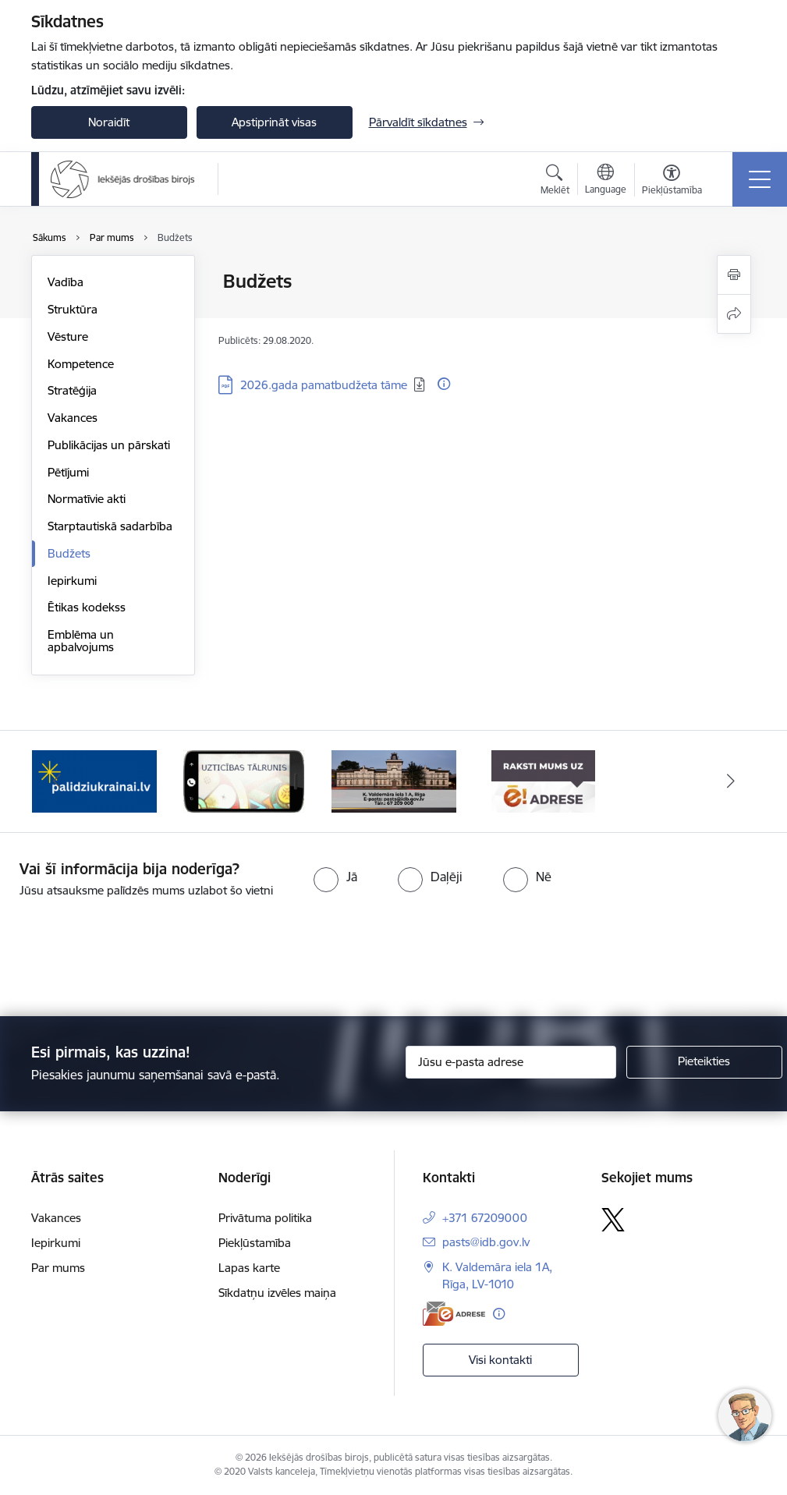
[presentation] (130, 958)
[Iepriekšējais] (56, 781)
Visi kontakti (500, 1359)
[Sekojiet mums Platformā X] (613, 1219)
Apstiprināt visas (274, 122)
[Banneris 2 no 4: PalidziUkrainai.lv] (94, 780)
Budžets (69, 553)
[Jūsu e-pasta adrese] (511, 1062)
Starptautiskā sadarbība (110, 526)
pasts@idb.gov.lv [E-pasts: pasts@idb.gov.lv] (486, 1242)
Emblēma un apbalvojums (81, 640)
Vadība (65, 282)
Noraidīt (108, 122)
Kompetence (81, 363)
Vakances (72, 417)
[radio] (335, 876)
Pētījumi (68, 472)
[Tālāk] (730, 781)
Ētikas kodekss (87, 607)
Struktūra (72, 309)
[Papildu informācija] (444, 383)
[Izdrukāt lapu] (734, 275)
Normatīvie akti (87, 498)
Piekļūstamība (254, 1242)
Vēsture (68, 336)
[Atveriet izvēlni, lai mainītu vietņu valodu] (605, 181)
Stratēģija (72, 390)
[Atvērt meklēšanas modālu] (555, 181)
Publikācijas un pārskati (109, 445)
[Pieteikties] (704, 1062)
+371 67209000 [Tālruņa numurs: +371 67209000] (484, 1217)
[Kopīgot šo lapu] (734, 314)
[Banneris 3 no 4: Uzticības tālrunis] (243, 780)
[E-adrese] (454, 1314)
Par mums (58, 1267)
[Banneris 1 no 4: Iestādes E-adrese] (543, 780)
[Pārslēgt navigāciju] (759, 179)
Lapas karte (249, 1267)
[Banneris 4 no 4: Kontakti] (393, 780)
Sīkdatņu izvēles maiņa (277, 1292)
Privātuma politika (265, 1217)
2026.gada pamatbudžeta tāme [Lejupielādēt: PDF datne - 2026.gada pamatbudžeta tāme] (323, 384)
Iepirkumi (72, 580)
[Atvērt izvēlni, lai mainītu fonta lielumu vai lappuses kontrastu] (672, 181)
